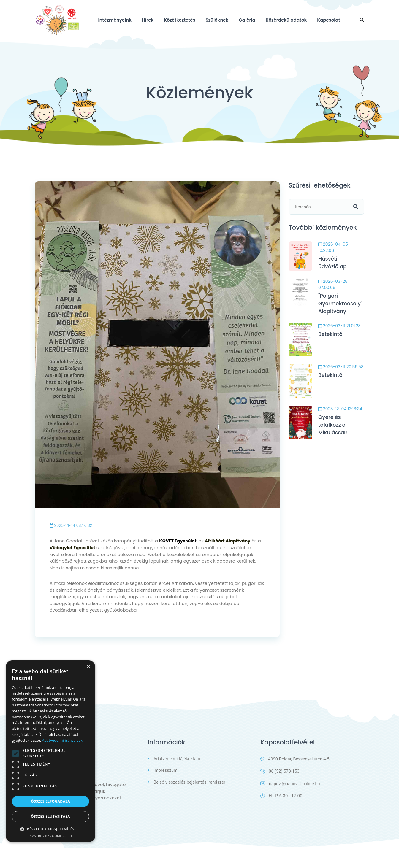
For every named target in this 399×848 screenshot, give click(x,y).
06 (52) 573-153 (280, 771)
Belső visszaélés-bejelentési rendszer (190, 781)
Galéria (247, 20)
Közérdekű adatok (286, 20)
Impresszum (165, 770)
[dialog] (50, 751)
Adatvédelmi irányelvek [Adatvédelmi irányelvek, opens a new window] (62, 740)
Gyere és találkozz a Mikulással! (333, 427)
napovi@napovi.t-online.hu (290, 783)
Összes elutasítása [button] (50, 816)
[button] (50, 829)
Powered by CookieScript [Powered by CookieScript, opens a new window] (50, 835)
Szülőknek (217, 20)
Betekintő (330, 335)
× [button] (88, 667)
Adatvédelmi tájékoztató (177, 758)
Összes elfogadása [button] (50, 801)
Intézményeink (115, 20)
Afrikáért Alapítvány (229, 541)
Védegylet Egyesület (73, 547)
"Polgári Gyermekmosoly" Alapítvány (341, 304)
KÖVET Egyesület (178, 541)
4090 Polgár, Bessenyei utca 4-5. (296, 758)
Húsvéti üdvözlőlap (333, 263)
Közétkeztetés (179, 20)
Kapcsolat (328, 20)
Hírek (147, 20)
